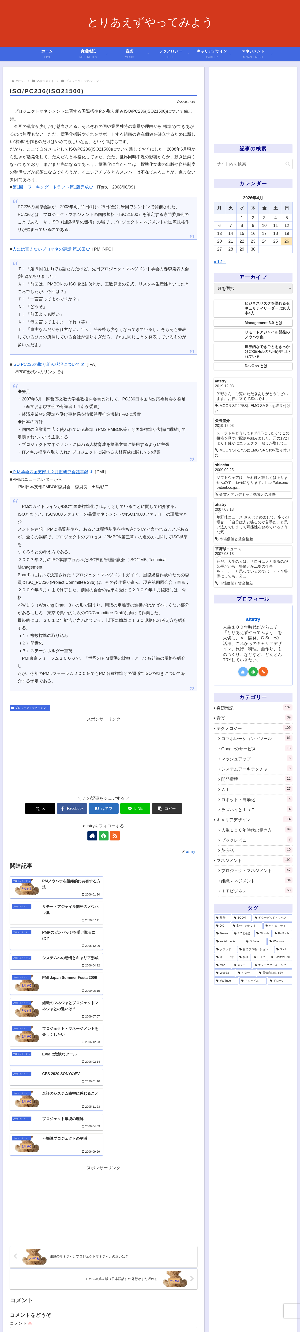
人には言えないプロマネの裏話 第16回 (51, 249)
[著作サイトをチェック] (93, 835)
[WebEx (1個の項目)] (224, 973)
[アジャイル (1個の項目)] (252, 980)
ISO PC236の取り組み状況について (48, 364)
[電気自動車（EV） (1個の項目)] (274, 973)
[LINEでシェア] (135, 808)
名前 (14, 1254)
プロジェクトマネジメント (30, 708)
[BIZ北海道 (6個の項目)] (242, 933)
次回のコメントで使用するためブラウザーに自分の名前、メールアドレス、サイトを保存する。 (106, 1272)
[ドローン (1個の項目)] (280, 980)
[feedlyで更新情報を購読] (103, 835)
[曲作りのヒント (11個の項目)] (246, 925)
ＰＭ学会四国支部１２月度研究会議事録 (52, 472)
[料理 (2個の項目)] (244, 957)
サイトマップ (283, 1317)
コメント (21, 1193)
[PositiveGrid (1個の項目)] (280, 957)
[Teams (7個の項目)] (222, 933)
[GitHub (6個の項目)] (263, 933)
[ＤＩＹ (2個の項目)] (260, 957)
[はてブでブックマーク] (104, 808)
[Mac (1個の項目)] (222, 965)
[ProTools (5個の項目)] (282, 933)
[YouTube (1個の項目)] (226, 980)
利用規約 (199, 1317)
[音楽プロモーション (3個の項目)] (255, 949)
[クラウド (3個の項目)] (225, 949)
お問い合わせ (220, 1317)
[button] (167, 808)
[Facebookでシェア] (72, 808)
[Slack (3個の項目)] (283, 949)
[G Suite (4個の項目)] (255, 941)
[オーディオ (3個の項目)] (225, 957)
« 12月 (220, 261)
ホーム (148, 1317)
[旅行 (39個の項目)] (222, 917)
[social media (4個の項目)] (228, 941)
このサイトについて (173, 1317)
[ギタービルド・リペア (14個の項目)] (272, 917)
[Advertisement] (103, 755)
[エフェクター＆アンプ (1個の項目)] (272, 965)
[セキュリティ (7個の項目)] (277, 925)
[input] (253, 164)
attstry (253, 619)
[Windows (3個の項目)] (279, 941)
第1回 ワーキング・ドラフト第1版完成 (52, 187)
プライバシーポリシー (251, 1317)
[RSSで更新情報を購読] (114, 835)
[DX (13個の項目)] (222, 925)
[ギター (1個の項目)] (246, 973)
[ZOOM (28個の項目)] (242, 917)
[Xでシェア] (41, 808)
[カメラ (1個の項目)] (241, 965)
